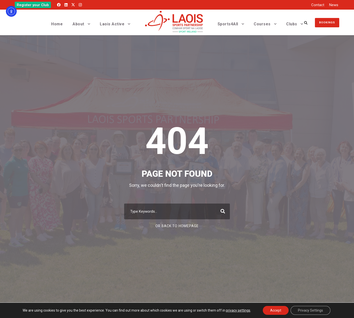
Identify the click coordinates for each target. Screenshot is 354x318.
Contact (317, 5)
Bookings (327, 22)
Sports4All (228, 24)
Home (57, 24)
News (333, 5)
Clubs (291, 24)
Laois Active (112, 24)
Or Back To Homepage (177, 226)
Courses (262, 24)
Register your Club (33, 5)
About (78, 24)
